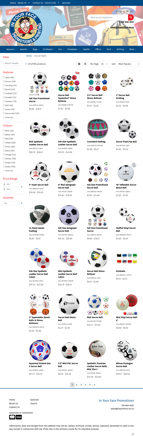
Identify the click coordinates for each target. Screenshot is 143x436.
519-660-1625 (127, 22)
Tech (110, 49)
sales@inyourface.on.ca (122, 27)
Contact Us (38, 3)
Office (99, 49)
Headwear (73, 49)
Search (33, 403)
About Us (22, 3)
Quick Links (50, 3)
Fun (61, 49)
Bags (36, 49)
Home (13, 3)
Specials (66, 3)
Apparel (12, 49)
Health (87, 49)
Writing (121, 49)
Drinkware (49, 49)
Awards (24, 49)
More (132, 49)
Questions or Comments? (21, 413)
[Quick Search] (107, 17)
